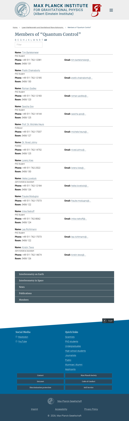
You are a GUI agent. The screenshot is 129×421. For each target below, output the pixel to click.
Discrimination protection (40, 387)
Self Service (88, 387)
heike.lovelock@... (80, 185)
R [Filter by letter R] (39, 40)
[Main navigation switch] (111, 10)
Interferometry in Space (31, 280)
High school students (75, 351)
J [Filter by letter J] (26, 40)
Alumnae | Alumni (73, 364)
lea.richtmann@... (79, 236)
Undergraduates (73, 346)
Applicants (70, 369)
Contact (40, 375)
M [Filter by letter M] (34, 40)
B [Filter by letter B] (15, 40)
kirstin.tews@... (78, 255)
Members (24, 300)
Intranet (40, 381)
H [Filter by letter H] (23, 40)
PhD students (71, 341)
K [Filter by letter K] (28, 40)
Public (68, 360)
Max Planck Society (89, 375)
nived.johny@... (78, 149)
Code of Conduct (88, 381)
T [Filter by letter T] (42, 40)
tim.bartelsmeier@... (81, 60)
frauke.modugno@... (81, 200)
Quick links (71, 332)
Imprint (34, 409)
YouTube (22, 341)
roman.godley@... (79, 96)
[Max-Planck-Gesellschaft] (52, 401)
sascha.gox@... (78, 114)
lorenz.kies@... (78, 168)
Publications (25, 293)
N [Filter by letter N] (37, 40)
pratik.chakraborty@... (82, 78)
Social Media (23, 332)
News (22, 287)
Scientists (70, 337)
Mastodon (23, 337)
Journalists (70, 355)
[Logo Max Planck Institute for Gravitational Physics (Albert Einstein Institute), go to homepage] (59, 9)
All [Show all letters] (45, 40)
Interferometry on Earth (31, 274)
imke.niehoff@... (79, 218)
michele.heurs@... (79, 131)
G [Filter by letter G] (21, 40)
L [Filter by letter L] (31, 40)
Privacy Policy (91, 409)
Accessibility (61, 409)
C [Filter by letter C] (18, 40)
